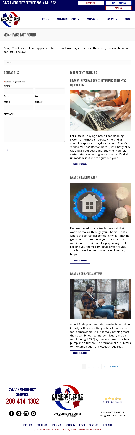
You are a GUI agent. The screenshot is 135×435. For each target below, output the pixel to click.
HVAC (46, 19)
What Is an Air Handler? (83, 178)
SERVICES (28, 425)
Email (8, 101)
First (6, 95)
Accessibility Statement (90, 429)
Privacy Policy (69, 429)
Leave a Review (112, 407)
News (127, 19)
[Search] (67, 62)
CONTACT (94, 425)
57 (105, 366)
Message (9, 113)
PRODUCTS (42, 425)
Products (111, 19)
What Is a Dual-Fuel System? (86, 274)
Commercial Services (68, 19)
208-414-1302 (22, 401)
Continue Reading (81, 164)
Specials (57, 425)
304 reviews (116, 401)
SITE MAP (107, 425)
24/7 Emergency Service (29, 3)
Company (92, 19)
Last (37, 95)
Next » (114, 366)
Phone (38, 101)
